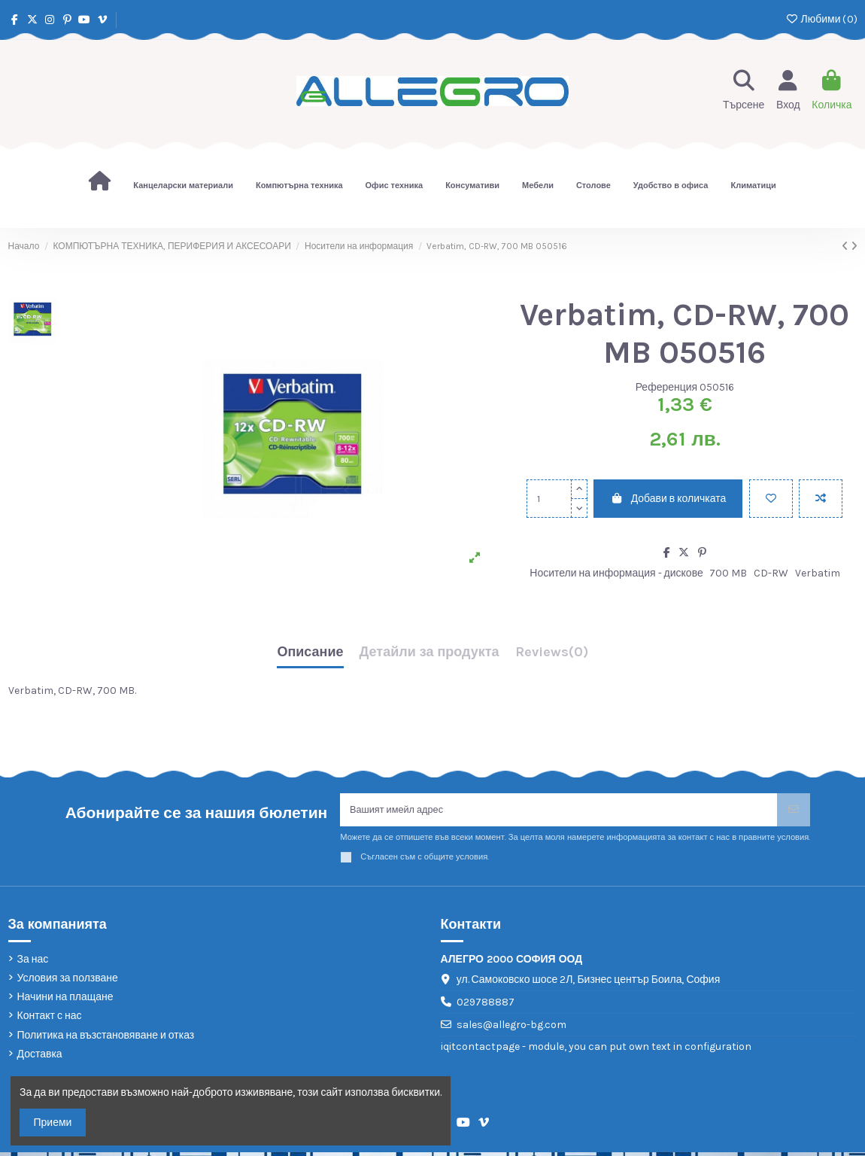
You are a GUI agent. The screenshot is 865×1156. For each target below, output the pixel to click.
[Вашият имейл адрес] (559, 811)
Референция (667, 387)
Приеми (53, 1122)
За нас (33, 962)
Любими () (821, 19)
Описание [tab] (310, 652)
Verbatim (817, 573)
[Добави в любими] (771, 498)
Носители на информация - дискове (616, 573)
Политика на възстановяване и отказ (106, 1038)
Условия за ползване (67, 981)
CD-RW (771, 573)
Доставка (39, 1057)
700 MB (728, 573)
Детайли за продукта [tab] (429, 652)
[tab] (551, 656)
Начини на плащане (65, 1000)
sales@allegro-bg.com (511, 1028)
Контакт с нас (49, 1019)
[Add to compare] (820, 498)
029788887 (485, 1005)
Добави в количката (668, 498)
